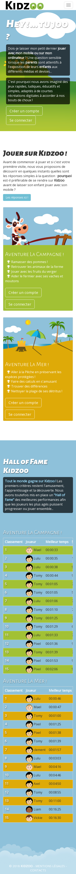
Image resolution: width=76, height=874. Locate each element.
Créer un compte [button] (24, 111)
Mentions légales (50, 866)
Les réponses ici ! (17, 197)
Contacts (38, 870)
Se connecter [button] (21, 120)
